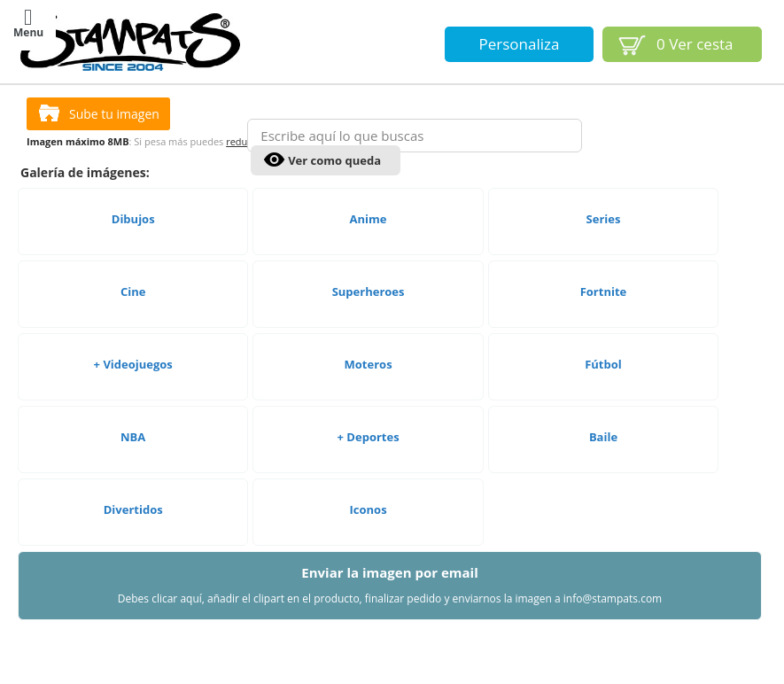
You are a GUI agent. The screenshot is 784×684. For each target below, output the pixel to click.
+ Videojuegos (133, 401)
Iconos (368, 547)
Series (603, 256)
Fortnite (603, 329)
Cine (132, 329)
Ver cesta (695, 44)
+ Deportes (369, 474)
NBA (132, 474)
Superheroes (368, 329)
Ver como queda (334, 160)
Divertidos (133, 547)
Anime (368, 256)
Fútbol (603, 401)
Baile (603, 474)
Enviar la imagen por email (390, 622)
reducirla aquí (257, 178)
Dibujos (133, 256)
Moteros (368, 401)
